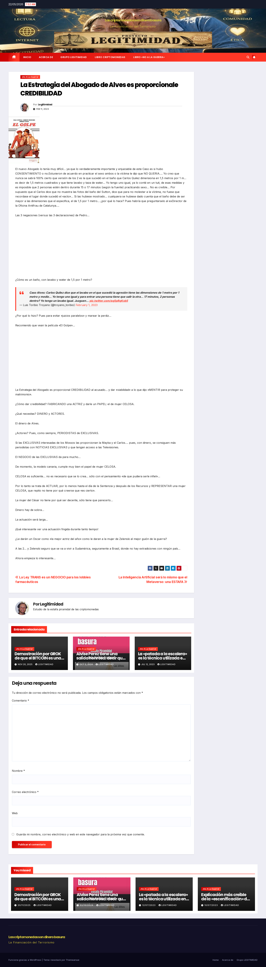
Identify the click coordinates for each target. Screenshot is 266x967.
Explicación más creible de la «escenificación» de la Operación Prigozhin (225, 899)
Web (15, 813)
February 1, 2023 (87, 305)
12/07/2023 (149, 905)
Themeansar (72, 960)
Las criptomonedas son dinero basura (133, 20)
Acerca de (46, 57)
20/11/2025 (24, 905)
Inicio (27, 57)
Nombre (18, 770)
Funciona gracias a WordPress (25, 960)
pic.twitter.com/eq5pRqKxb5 (108, 300)
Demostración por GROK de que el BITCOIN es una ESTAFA (38, 658)
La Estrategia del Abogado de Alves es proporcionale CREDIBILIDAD (99, 89)
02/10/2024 (87, 905)
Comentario (20, 700)
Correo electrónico (25, 792)
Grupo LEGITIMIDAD (73, 57)
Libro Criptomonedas (109, 57)
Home (216, 960)
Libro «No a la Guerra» (149, 57)
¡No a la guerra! (30, 77)
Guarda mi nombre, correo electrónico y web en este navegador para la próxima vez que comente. (80, 834)
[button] (248, 57)
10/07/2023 (211, 905)
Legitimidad (45, 104)
